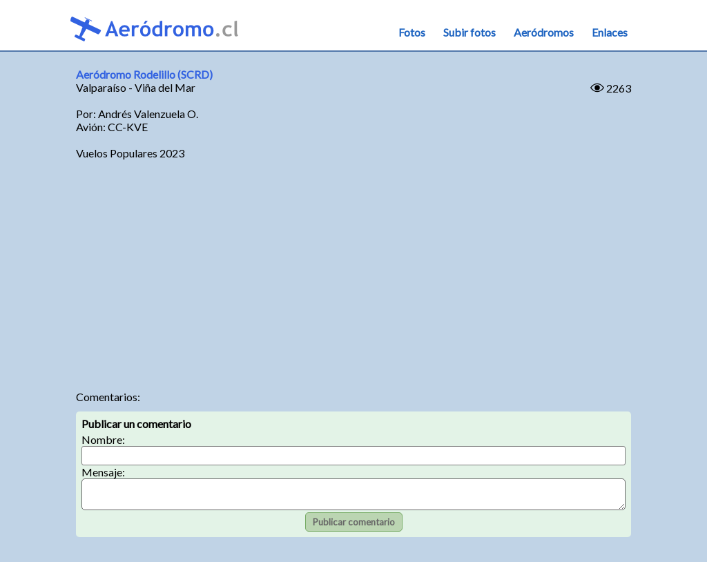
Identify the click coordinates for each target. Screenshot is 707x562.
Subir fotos (469, 32)
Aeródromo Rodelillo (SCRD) (144, 74)
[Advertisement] (354, 272)
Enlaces (610, 32)
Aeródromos (544, 32)
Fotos (411, 32)
